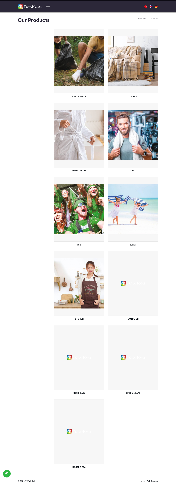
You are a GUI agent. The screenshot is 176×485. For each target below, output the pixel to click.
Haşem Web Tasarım (149, 481)
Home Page (142, 19)
